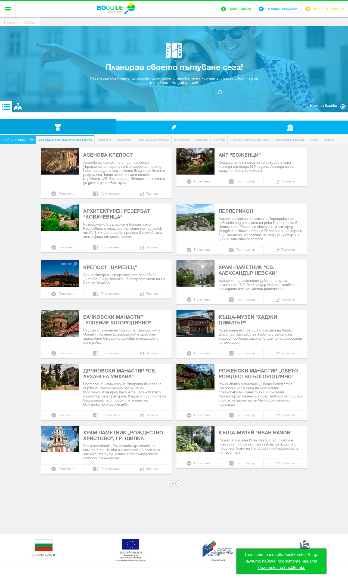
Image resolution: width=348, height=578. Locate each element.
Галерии (329, 139)
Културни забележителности (250, 139)
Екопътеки (181, 139)
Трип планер (110, 193)
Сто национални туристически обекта (65, 139)
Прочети (152, 193)
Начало (9, 22)
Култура (219, 139)
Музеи (314, 139)
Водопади (201, 139)
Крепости (104, 139)
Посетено (66, 193)
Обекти (29, 22)
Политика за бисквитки (281, 567)
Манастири (124, 139)
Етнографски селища (290, 139)
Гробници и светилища (153, 139)
